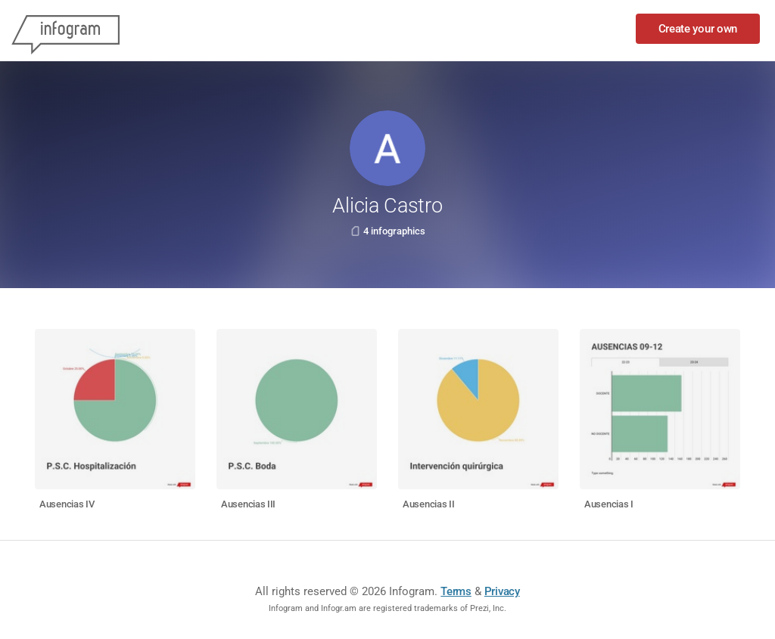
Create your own (698, 29)
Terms (456, 591)
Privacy (502, 591)
